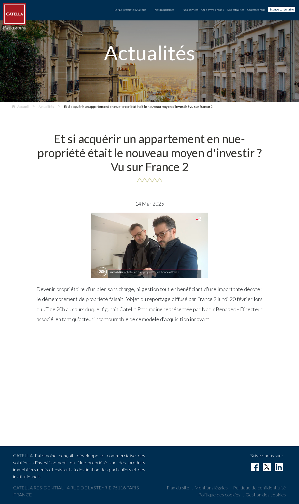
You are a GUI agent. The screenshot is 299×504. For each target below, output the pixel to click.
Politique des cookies (219, 494)
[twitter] (267, 467)
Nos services (191, 9)
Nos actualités (235, 9)
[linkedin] (279, 467)
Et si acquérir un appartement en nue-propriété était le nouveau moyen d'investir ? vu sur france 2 (138, 106)
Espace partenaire (282, 9)
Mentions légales (211, 487)
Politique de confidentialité (259, 487)
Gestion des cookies (266, 494)
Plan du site (178, 487)
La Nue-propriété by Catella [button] (130, 9)
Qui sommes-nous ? (212, 9)
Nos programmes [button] (164, 9)
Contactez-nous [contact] (256, 9)
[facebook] (255, 467)
